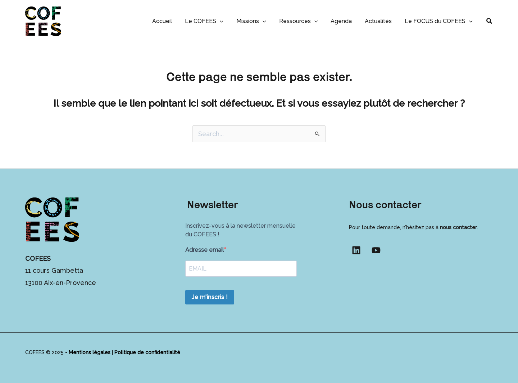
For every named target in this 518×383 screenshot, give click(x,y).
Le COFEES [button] (212, 21)
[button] (227, 21)
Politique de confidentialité (147, 352)
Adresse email (204, 249)
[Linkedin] (356, 250)
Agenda (344, 21)
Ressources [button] (303, 21)
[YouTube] (376, 250)
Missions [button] (258, 21)
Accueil (171, 21)
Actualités (380, 21)
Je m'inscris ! (210, 297)
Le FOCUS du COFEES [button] (439, 21)
